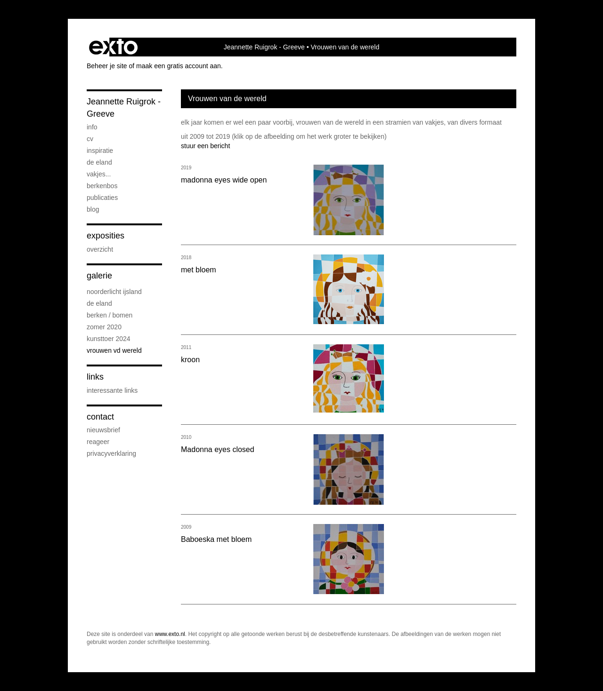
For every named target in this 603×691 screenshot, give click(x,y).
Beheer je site (107, 66)
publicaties (102, 197)
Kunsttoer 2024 (108, 338)
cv (90, 139)
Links (95, 376)
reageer (98, 441)
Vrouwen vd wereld (114, 350)
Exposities (105, 235)
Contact (100, 416)
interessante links (112, 390)
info (92, 127)
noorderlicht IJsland (114, 291)
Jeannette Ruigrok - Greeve (264, 47)
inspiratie (100, 150)
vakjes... (99, 174)
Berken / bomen (109, 315)
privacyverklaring (111, 453)
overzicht (100, 249)
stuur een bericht (205, 146)
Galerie (99, 275)
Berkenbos (102, 186)
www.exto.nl (170, 634)
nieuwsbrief (103, 430)
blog (93, 209)
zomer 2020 (104, 327)
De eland (99, 162)
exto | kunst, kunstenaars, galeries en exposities (113, 47)
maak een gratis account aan (178, 66)
